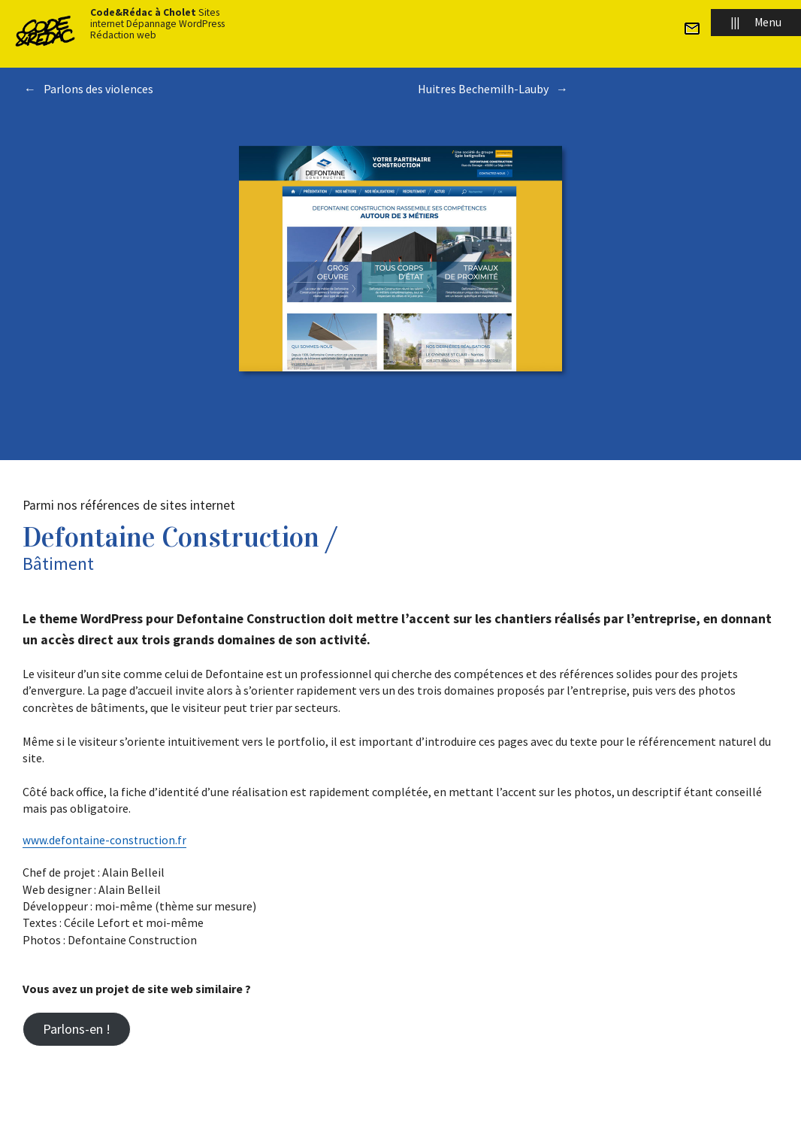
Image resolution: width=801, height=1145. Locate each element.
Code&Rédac (298, 1116)
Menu (755, 22)
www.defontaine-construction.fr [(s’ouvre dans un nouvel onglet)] (106, 839)
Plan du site (355, 1116)
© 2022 (247, 1116)
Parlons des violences (98, 89)
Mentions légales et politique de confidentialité (478, 1116)
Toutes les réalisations (400, 133)
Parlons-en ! (76, 1028)
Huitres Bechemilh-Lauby (483, 89)
